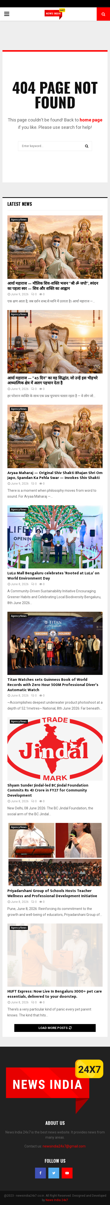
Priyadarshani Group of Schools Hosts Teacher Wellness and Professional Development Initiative (52, 893)
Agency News (19, 219)
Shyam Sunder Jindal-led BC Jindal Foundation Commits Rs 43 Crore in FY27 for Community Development (47, 790)
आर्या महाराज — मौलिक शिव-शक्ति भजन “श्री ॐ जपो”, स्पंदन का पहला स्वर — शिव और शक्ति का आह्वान (52, 286)
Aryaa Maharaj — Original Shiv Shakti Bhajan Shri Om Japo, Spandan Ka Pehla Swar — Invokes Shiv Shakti (55, 475)
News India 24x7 (57, 1200)
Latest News (19, 204)
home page (91, 119)
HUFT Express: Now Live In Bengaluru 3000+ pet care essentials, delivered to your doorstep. (54, 994)
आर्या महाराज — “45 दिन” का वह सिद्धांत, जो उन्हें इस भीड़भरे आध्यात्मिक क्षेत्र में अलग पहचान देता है (52, 381)
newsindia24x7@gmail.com (64, 1146)
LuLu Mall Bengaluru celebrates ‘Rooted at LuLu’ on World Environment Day (53, 576)
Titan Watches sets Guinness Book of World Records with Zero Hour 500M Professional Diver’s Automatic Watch (52, 684)
